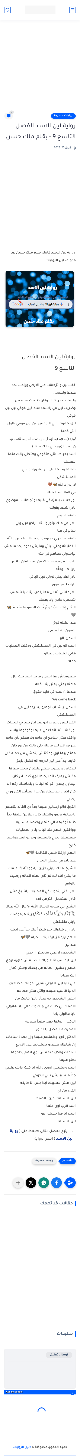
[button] (56, 1182)
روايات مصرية (63, 115)
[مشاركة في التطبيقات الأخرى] (18, 1182)
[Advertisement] (40, 68)
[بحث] (7, 10)
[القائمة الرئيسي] (72, 10)
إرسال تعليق (59, 1355)
